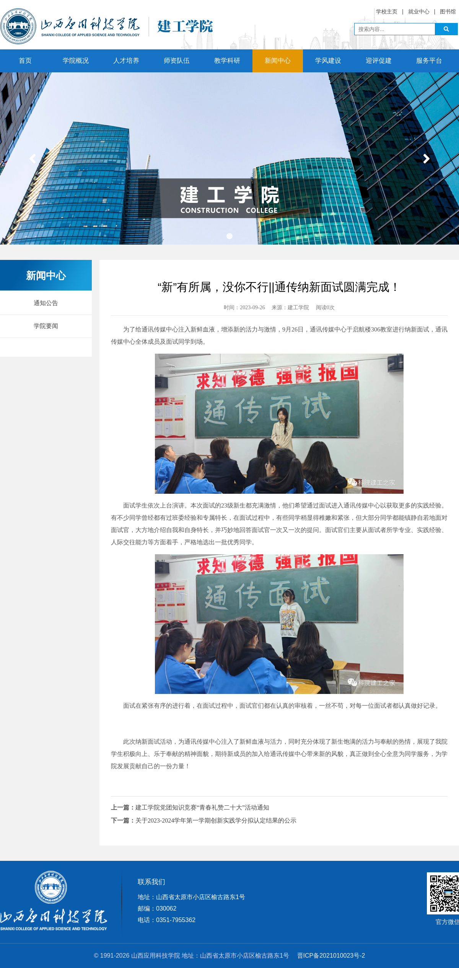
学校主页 (386, 11)
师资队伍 (177, 60)
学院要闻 (46, 326)
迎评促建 (379, 60)
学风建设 (328, 60)
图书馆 (448, 11)
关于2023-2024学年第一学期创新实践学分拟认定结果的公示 (215, 820)
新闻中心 (278, 60)
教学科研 (227, 60)
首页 (25, 60)
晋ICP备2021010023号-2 (331, 955)
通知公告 (46, 303)
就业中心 (419, 11)
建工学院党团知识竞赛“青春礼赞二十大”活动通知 (202, 807)
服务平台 (429, 60)
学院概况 (76, 60)
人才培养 (126, 60)
